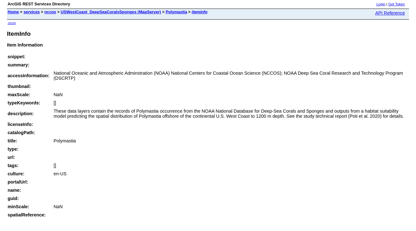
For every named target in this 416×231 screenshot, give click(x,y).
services (31, 11)
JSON (12, 23)
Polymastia (176, 11)
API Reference (390, 13)
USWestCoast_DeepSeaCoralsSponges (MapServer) (111, 11)
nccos (50, 11)
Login (380, 4)
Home (13, 11)
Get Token (396, 4)
